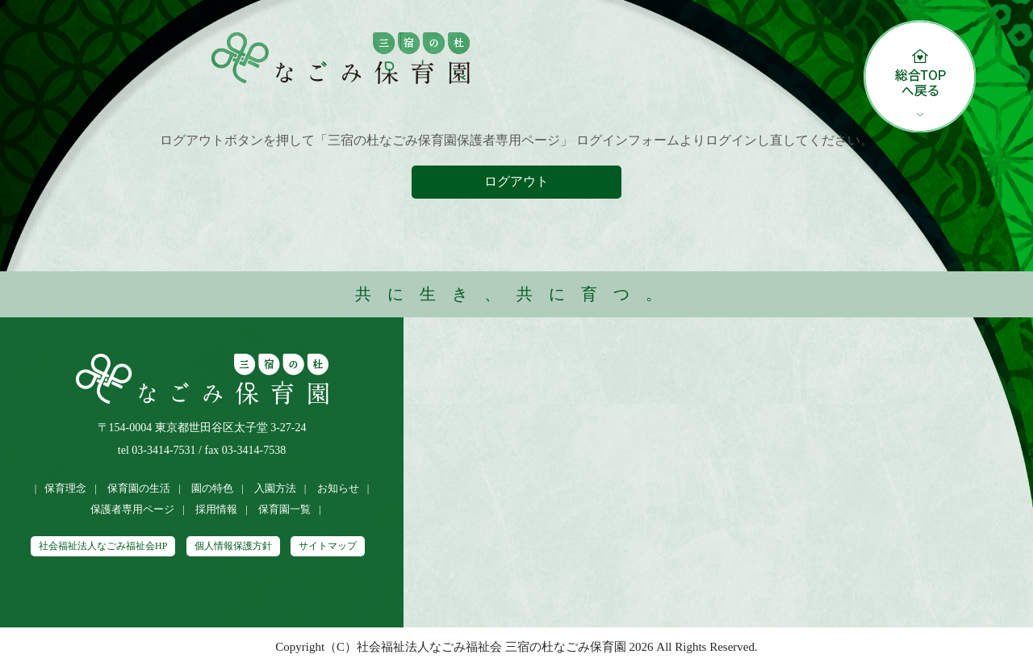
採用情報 (216, 509)
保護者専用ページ (132, 509)
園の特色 (212, 488)
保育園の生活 (138, 488)
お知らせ (338, 488)
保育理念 (65, 488)
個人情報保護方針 (233, 546)
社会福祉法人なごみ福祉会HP (103, 546)
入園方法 (275, 488)
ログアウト (516, 181)
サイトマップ (328, 546)
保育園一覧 (284, 509)
